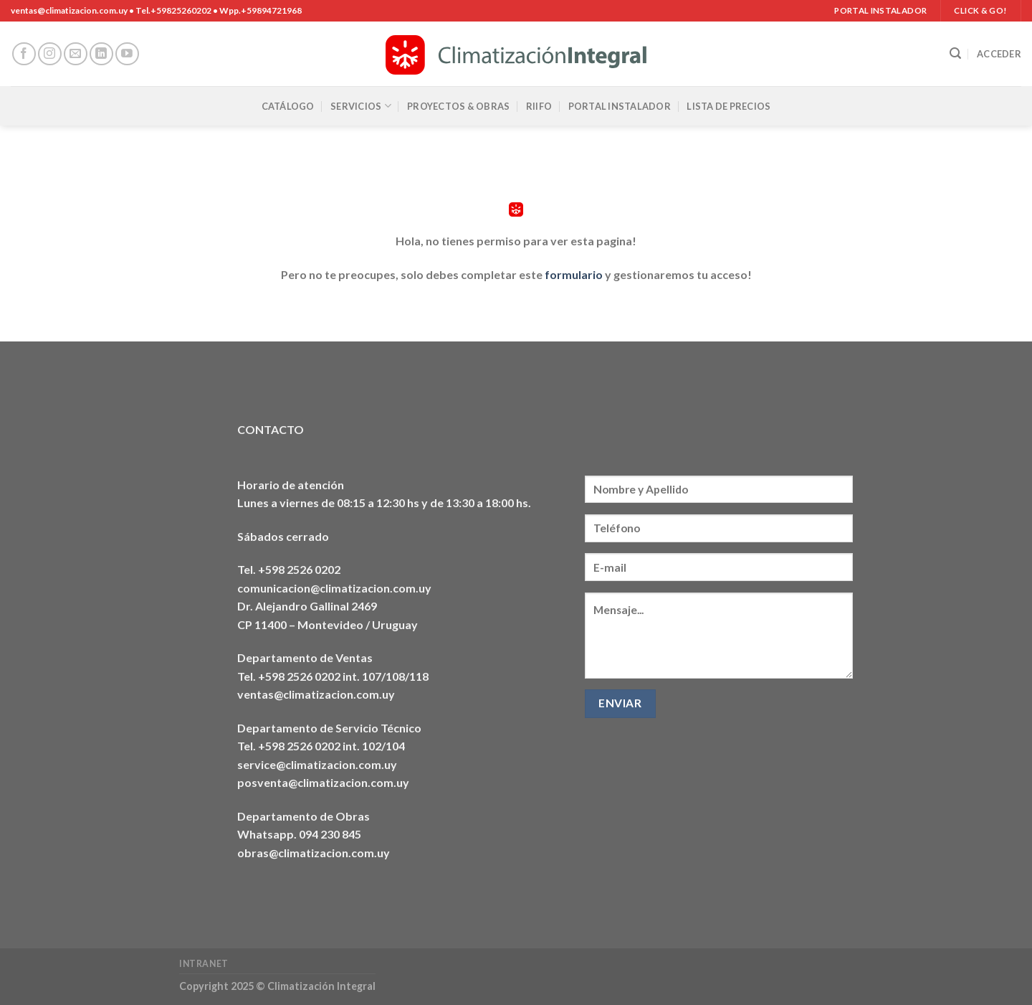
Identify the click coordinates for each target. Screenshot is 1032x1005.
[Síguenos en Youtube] (127, 54)
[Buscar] (955, 53)
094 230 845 (330, 834)
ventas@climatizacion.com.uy (316, 694)
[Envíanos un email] (75, 54)
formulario (574, 274)
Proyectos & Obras (458, 106)
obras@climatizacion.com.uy (313, 852)
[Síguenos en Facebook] (24, 54)
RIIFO (539, 106)
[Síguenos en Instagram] (50, 54)
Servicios (360, 106)
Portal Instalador (619, 106)
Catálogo (288, 106)
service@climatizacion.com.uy (317, 764)
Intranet (204, 963)
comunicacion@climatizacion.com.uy (334, 588)
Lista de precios (728, 106)
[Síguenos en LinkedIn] (101, 54)
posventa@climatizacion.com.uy (323, 782)
